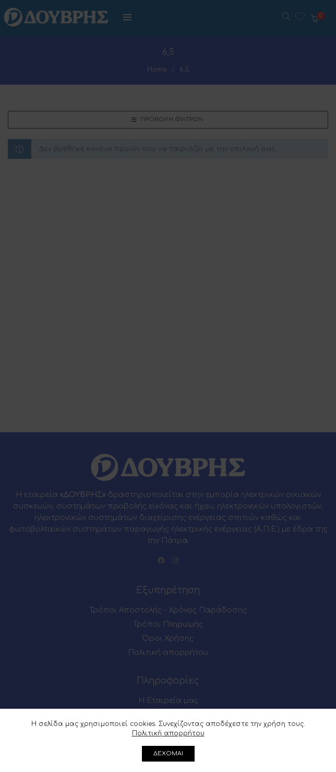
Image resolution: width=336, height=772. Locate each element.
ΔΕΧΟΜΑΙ (168, 753)
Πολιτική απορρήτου (168, 733)
